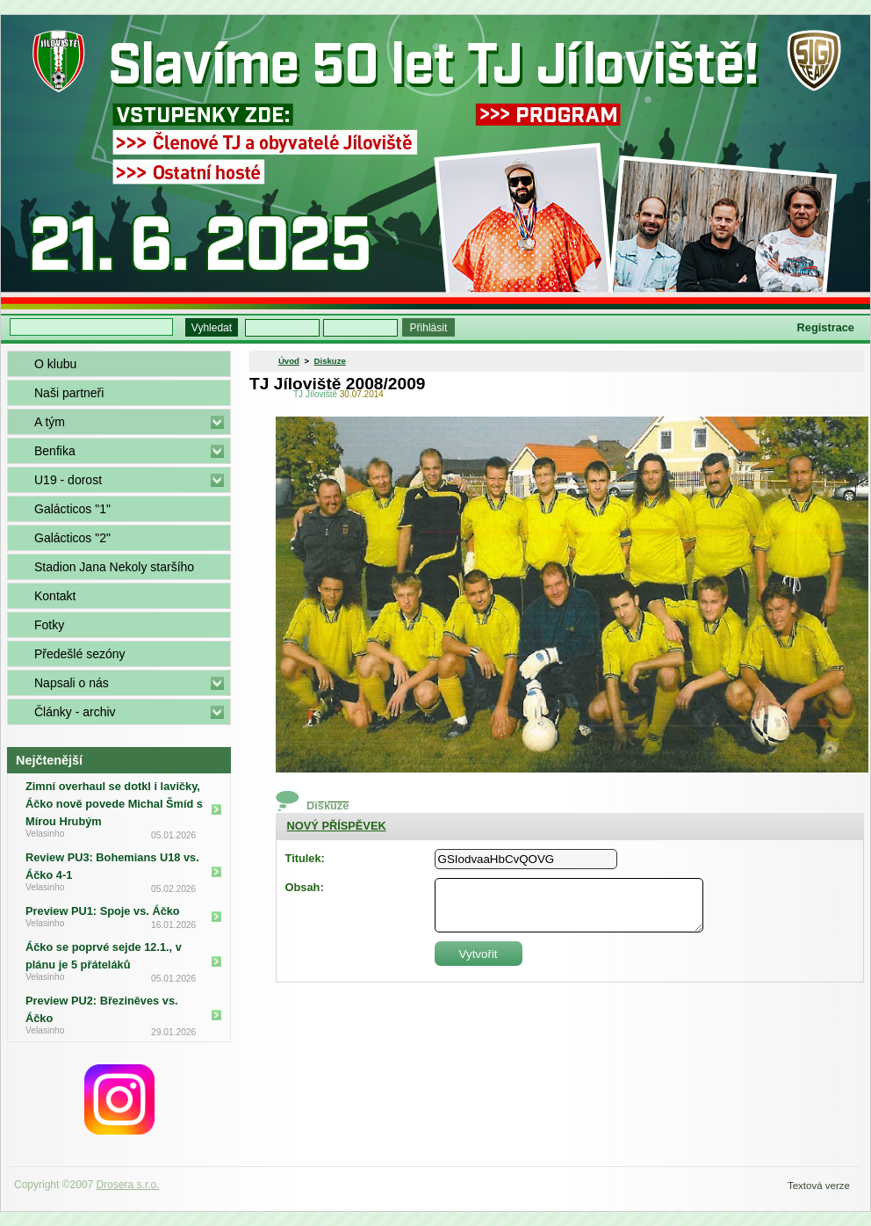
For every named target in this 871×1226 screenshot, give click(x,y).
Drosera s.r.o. (128, 1185)
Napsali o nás (71, 683)
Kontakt (55, 596)
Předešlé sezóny (80, 654)
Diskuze (330, 361)
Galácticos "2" (72, 538)
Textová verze (819, 1185)
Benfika (55, 451)
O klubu (55, 364)
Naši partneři (69, 393)
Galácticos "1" (72, 509)
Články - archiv (75, 712)
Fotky (49, 625)
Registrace (825, 327)
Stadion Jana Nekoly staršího (114, 567)
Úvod (288, 361)
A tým (49, 422)
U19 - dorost (68, 480)
